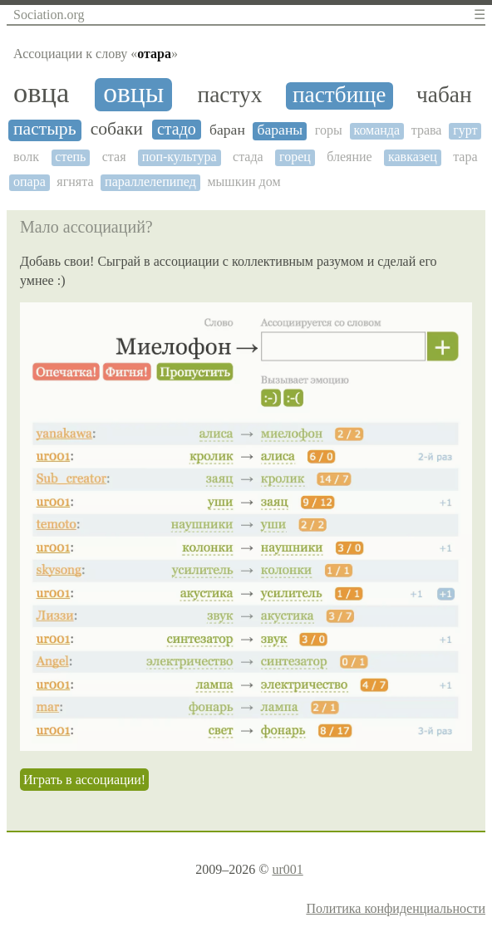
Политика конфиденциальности (395, 908)
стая (114, 157)
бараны (280, 130)
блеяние (349, 157)
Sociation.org (48, 14)
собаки (117, 129)
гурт (465, 130)
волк (26, 157)
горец (295, 157)
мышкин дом (243, 181)
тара (465, 157)
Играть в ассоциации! (84, 780)
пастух (230, 94)
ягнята (75, 181)
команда (376, 130)
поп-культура (179, 157)
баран (227, 130)
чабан (444, 94)
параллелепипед (150, 181)
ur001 (287, 869)
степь (70, 157)
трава (426, 130)
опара (29, 181)
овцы (133, 93)
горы (328, 130)
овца (41, 92)
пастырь (44, 129)
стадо (176, 129)
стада (248, 157)
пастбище (339, 94)
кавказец (412, 157)
